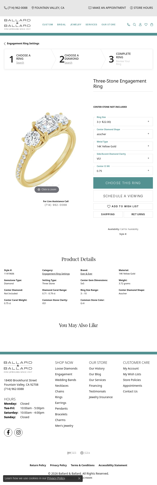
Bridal (61, 24)
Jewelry (75, 24)
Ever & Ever (86, 273)
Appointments (132, 386)
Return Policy (38, 465)
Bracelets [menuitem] (61, 414)
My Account (131, 368)
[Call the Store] (14, 389)
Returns (138, 214)
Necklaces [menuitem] (62, 386)
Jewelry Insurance (101, 397)
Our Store (108, 24)
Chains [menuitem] (59, 391)
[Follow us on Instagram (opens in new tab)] (18, 432)
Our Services (97, 380)
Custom (47, 24)
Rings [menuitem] (58, 397)
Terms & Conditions (83, 465)
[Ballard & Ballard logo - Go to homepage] (16, 24)
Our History (97, 368)
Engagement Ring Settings (23, 43)
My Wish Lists (132, 374)
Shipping (108, 214)
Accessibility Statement (113, 465)
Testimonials (97, 391)
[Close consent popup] (79, 478)
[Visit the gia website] (85, 453)
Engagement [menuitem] (63, 374)
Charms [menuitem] (60, 420)
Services (91, 24)
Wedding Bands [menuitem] (65, 380)
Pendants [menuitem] (61, 408)
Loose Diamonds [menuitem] (66, 368)
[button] (134, 24)
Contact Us (130, 391)
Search (20, 62)
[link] (16, 7)
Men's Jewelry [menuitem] (64, 426)
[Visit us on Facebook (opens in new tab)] (8, 432)
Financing (95, 386)
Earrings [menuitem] (60, 403)
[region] (46, 151)
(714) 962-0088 (56, 204)
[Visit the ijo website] (71, 453)
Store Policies (132, 380)
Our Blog (95, 374)
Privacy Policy (58, 465)
